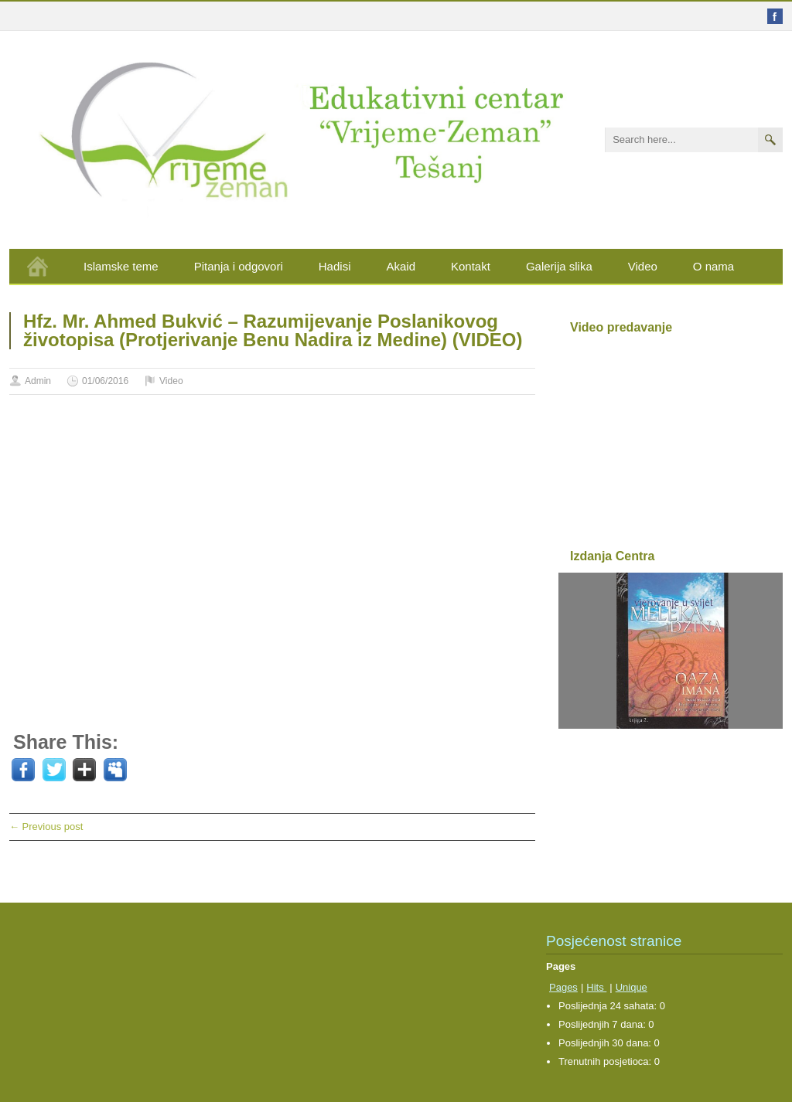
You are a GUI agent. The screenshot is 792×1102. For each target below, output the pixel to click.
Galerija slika (559, 266)
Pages (563, 987)
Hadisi (335, 266)
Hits (596, 987)
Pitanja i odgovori (238, 266)
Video (642, 266)
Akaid (400, 266)
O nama (713, 266)
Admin (38, 381)
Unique (631, 987)
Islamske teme (121, 266)
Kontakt (470, 266)
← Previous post (46, 826)
